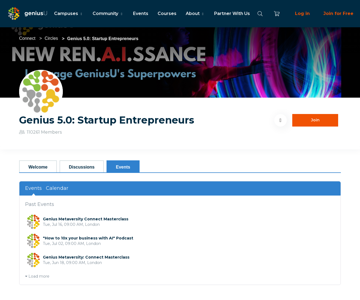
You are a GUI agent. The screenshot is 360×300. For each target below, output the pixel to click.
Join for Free (338, 13)
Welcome (38, 167)
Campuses (68, 13)
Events (140, 13)
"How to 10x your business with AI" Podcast (88, 238)
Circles (51, 38)
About (195, 13)
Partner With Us (232, 13)
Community (108, 13)
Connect (27, 38)
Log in (302, 13)
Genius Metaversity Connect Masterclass (85, 219)
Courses (167, 13)
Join (315, 120)
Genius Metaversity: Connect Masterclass (86, 257)
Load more (37, 276)
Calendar (57, 188)
